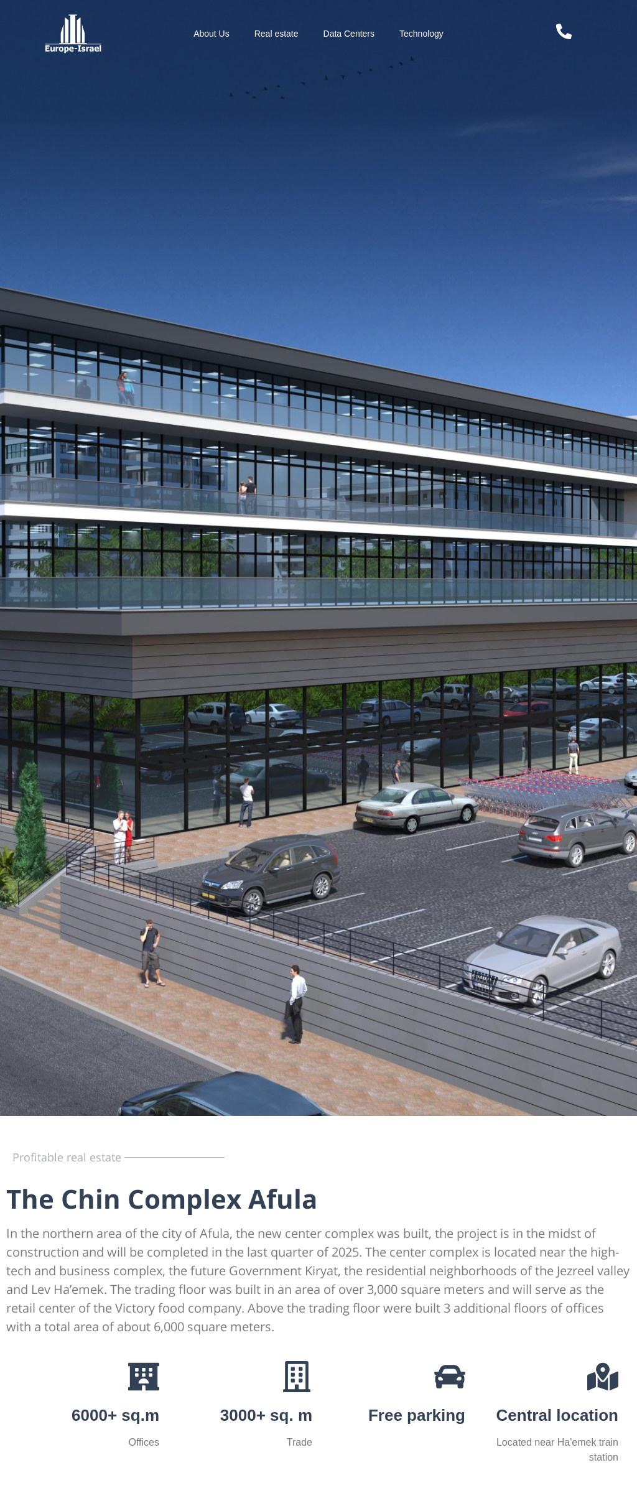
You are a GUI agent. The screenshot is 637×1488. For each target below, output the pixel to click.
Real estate (276, 34)
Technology (421, 34)
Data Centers (348, 34)
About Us (211, 34)
